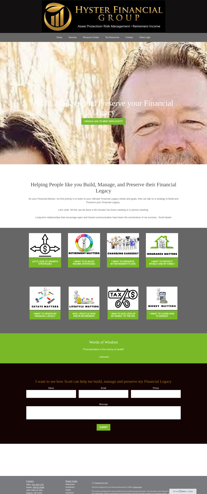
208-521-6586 (38, 487)
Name (51, 388)
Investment (70, 487)
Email (103, 388)
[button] (59, 37)
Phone (156, 388)
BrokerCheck (137, 487)
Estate (68, 490)
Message (103, 404)
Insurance (70, 493)
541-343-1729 (38, 485)
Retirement (70, 484)
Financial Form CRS (101, 483)
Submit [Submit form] (103, 427)
